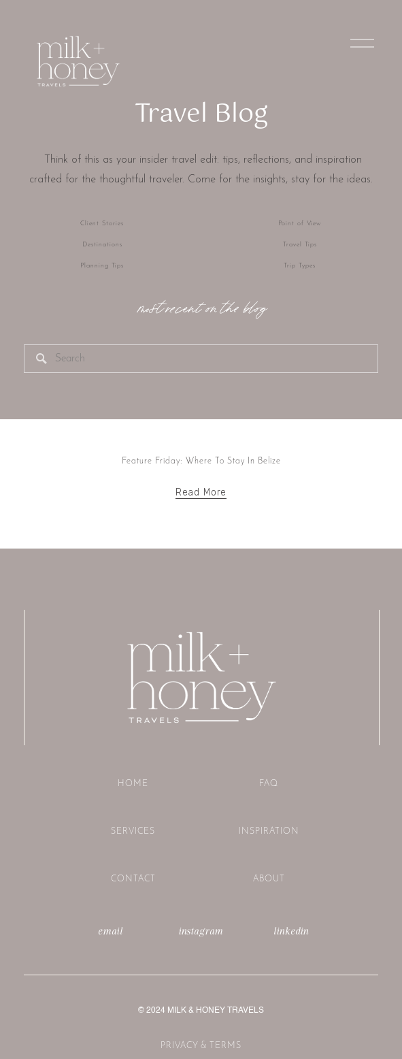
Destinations (102, 244)
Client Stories (102, 223)
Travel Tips (300, 244)
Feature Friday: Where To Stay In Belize (201, 461)
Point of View (299, 223)
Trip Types (300, 266)
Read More (201, 492)
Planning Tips (102, 266)
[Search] (201, 358)
